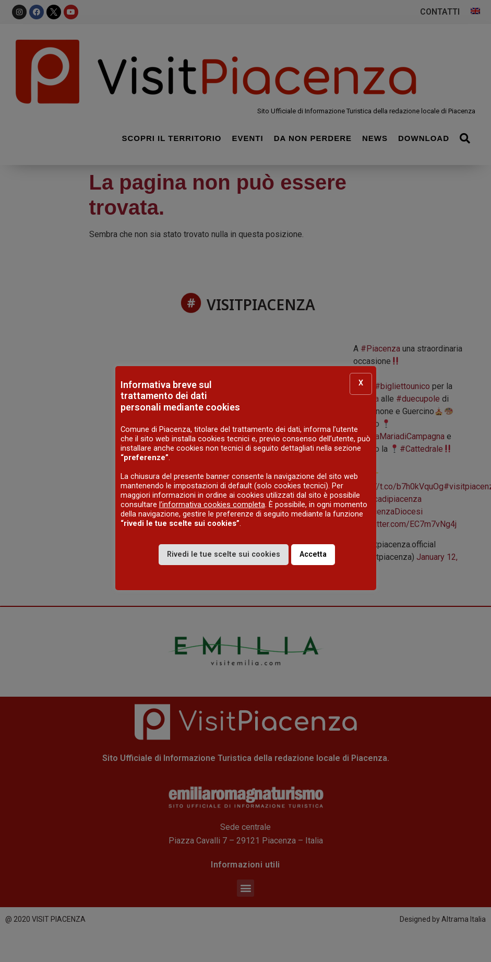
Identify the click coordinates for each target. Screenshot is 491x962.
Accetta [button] (313, 554)
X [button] (360, 383)
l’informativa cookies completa (212, 505)
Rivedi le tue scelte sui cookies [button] (223, 554)
